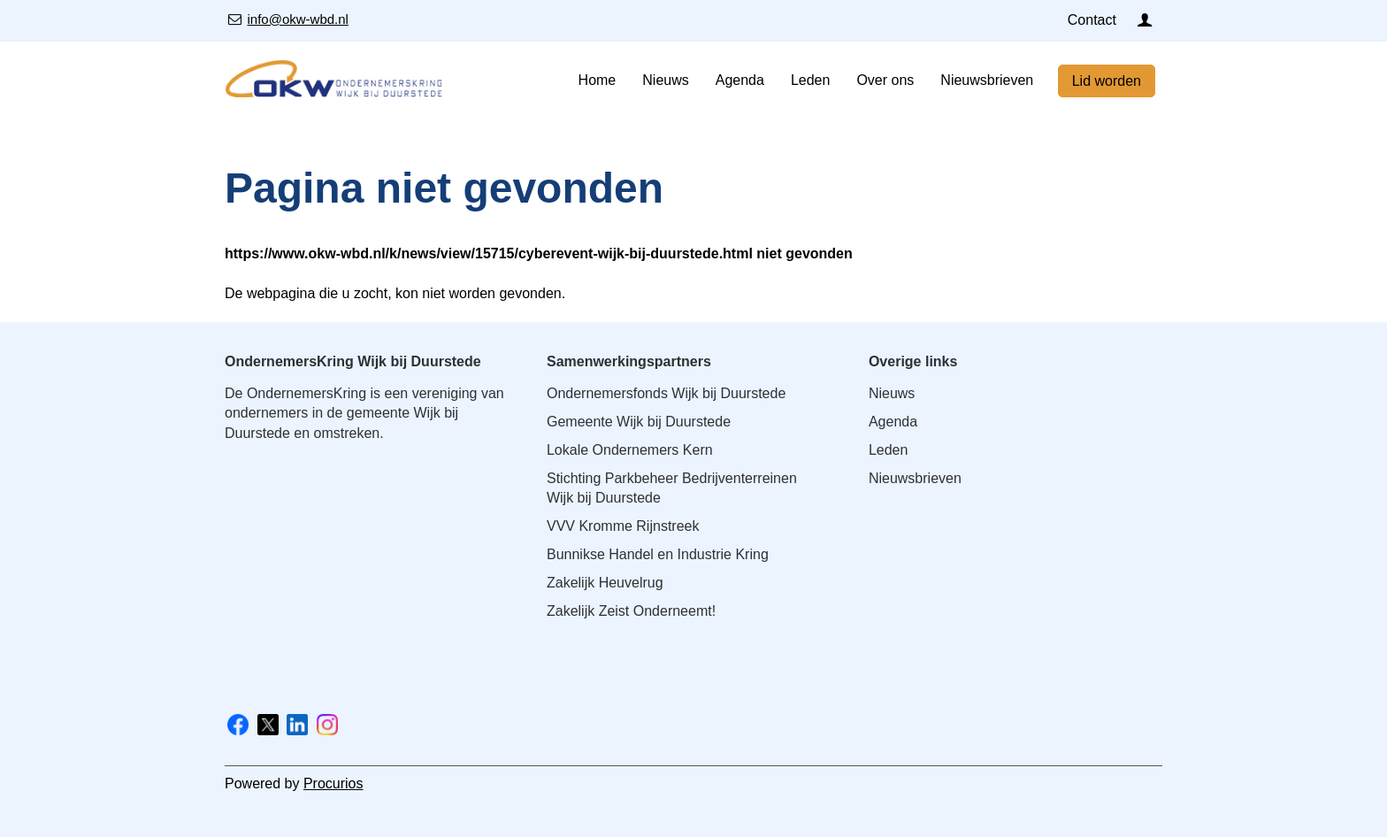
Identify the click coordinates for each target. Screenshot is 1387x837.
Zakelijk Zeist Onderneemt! (631, 610)
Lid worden (1106, 80)
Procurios (333, 783)
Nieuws (665, 80)
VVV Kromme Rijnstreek (623, 526)
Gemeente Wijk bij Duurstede (639, 421)
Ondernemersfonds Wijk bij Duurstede (666, 393)
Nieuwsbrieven (986, 80)
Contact (1092, 19)
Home (598, 80)
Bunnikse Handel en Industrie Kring (658, 554)
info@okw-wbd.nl (298, 19)
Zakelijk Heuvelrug (605, 582)
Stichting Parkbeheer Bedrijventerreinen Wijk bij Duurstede (672, 488)
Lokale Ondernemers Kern (630, 449)
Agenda (740, 80)
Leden (811, 80)
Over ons (885, 80)
